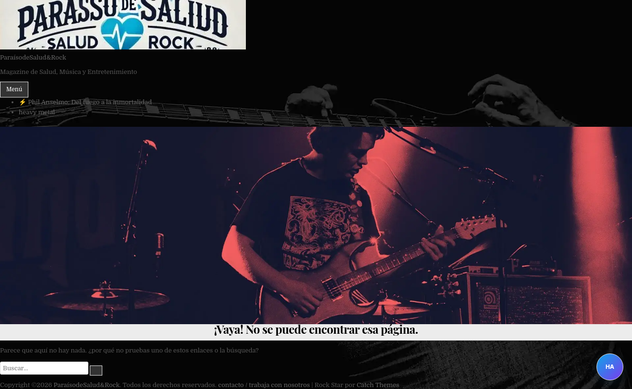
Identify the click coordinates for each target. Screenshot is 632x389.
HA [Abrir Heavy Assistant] (610, 366)
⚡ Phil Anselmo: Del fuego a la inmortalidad (85, 102)
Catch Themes (378, 385)
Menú (14, 89)
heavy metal (37, 112)
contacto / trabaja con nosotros (264, 385)
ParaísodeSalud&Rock (33, 57)
